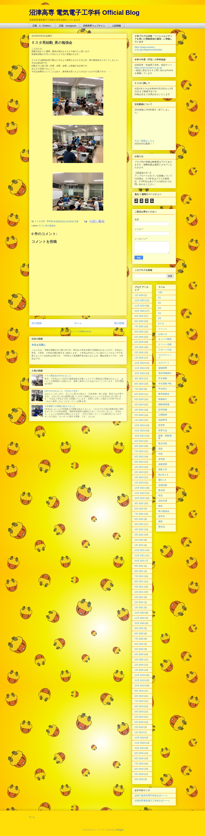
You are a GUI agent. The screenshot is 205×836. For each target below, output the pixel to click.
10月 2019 (140, 685)
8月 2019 (139, 696)
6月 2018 (139, 769)
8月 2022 (139, 508)
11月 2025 (140, 305)
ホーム (78, 323)
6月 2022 (139, 519)
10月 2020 (140, 623)
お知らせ (162, 334)
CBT (160, 292)
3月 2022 (139, 534)
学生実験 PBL (165, 383)
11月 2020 (140, 618)
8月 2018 (139, 758)
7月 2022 (139, 514)
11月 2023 (140, 430)
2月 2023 (139, 477)
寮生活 (161, 526)
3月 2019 (139, 722)
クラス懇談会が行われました (58, 376)
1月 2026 (139, 295)
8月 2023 (139, 446)
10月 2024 (140, 373)
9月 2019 (139, 691)
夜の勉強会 (50, 225)
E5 (159, 318)
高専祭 (161, 425)
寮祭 (160, 521)
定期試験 (162, 485)
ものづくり (163, 362)
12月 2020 (140, 612)
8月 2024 (139, 383)
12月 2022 (140, 488)
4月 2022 (139, 529)
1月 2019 (139, 732)
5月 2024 (139, 399)
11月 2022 (140, 493)
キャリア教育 (165, 339)
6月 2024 (139, 394)
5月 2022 (139, 524)
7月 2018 (139, 763)
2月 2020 (139, 664)
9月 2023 (139, 441)
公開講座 (162, 414)
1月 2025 (139, 357)
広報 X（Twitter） (42, 25)
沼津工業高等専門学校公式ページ (151, 795)
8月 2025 (139, 321)
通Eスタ (162, 480)
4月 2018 (139, 779)
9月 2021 (139, 566)
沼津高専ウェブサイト (94, 25)
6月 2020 (139, 644)
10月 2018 (140, 748)
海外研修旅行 (165, 373)
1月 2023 (139, 482)
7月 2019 (139, 701)
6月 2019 (139, 706)
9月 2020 (139, 628)
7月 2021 (139, 576)
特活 (160, 495)
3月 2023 (139, 472)
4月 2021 (139, 592)
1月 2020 (139, 670)
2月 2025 (139, 352)
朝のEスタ (163, 474)
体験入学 (162, 469)
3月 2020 (139, 659)
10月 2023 (140, 436)
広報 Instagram (67, 25)
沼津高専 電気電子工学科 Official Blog (84, 12)
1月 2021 (139, 607)
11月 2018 (140, 743)
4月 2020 (139, 654)
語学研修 (162, 409)
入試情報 (116, 25)
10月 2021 (140, 560)
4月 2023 (139, 467)
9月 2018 (139, 753)
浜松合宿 (162, 500)
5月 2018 (139, 774)
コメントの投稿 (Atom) (80, 331)
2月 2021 (139, 602)
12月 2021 (140, 550)
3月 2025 (139, 347)
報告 (160, 506)
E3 (159, 308)
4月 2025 (139, 342)
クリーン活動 (165, 344)
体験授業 (162, 464)
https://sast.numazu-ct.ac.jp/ (148, 67)
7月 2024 (139, 389)
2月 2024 (139, 415)
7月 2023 (139, 451)
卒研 (160, 454)
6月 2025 (139, 331)
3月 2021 (139, 597)
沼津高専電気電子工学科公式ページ (152, 800)
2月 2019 (139, 727)
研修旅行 (162, 399)
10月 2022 (140, 498)
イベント (162, 329)
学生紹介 (162, 388)
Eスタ (41, 225)
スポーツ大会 (165, 349)
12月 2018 (140, 737)
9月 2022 (139, 503)
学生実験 (162, 378)
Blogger (120, 830)
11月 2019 (140, 680)
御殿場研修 (163, 404)
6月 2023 (139, 456)
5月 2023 (139, 462)
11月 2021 (140, 555)
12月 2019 (140, 675)
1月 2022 (139, 545)
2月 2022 (139, 540)
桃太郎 (161, 490)
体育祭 (161, 459)
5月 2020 (139, 649)
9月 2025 (139, 316)
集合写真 (162, 443)
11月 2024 (140, 368)
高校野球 (162, 420)
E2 (159, 303)
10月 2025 (140, 311)
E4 (159, 313)
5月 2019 (139, 711)
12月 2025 (140, 300)
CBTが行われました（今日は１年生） (62, 391)
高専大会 (162, 430)
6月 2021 (139, 581)
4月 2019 (139, 717)
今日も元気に (39, 344)
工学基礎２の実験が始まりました (60, 406)
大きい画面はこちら (144, 140)
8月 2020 (139, 633)
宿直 (160, 448)
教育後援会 (163, 394)
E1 (159, 297)
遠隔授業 (162, 368)
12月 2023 (140, 425)
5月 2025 (139, 337)
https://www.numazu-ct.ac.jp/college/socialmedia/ (148, 48)
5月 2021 (139, 586)
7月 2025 (139, 326)
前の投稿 (119, 323)
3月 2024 (139, 409)
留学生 (161, 516)
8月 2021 (139, 571)
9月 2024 (139, 378)
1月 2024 (139, 420)
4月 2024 (139, 404)
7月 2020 (139, 638)
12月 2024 (140, 363)
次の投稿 (37, 323)
